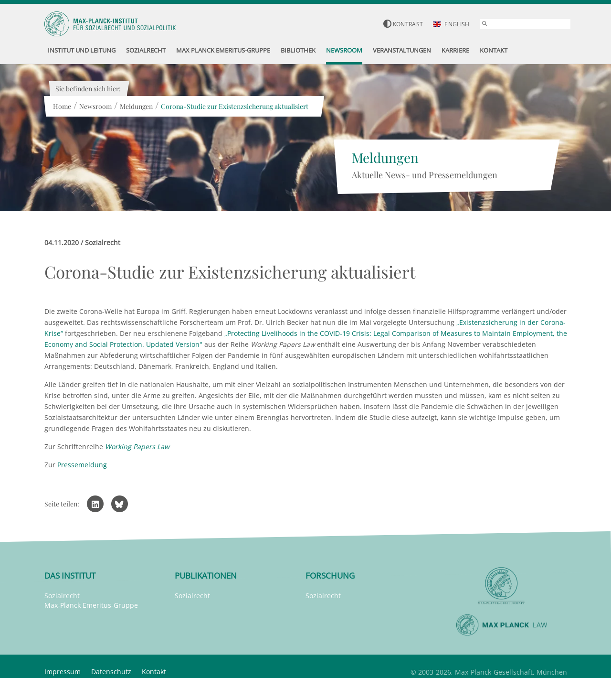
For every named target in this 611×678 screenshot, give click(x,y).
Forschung (330, 575)
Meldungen (136, 106)
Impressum (62, 671)
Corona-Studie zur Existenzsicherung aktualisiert (234, 106)
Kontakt (154, 671)
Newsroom (95, 106)
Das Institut (69, 575)
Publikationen (206, 575)
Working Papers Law (137, 446)
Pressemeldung (82, 464)
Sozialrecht (62, 595)
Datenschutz (111, 671)
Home (62, 106)
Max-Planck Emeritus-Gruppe (91, 605)
